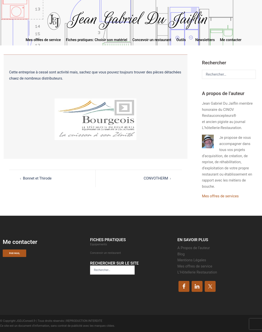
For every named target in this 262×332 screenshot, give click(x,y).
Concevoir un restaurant (151, 40)
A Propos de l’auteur (193, 248)
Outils (181, 40)
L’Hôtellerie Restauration (197, 272)
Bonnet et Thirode (37, 178)
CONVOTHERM (156, 178)
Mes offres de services (220, 196)
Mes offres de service (43, 40)
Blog (181, 254)
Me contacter (230, 40)
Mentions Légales (191, 260)
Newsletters (205, 40)
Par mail (14, 253)
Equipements (99, 244)
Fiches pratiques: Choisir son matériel (96, 40)
